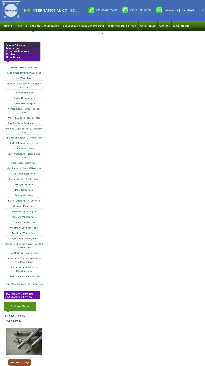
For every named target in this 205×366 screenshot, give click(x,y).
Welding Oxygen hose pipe (24, 228)
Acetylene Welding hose (24, 233)
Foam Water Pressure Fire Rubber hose (23, 284)
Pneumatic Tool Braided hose (24, 179)
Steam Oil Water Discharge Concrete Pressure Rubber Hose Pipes (17, 51)
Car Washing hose (24, 92)
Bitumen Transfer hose (24, 222)
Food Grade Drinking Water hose (24, 73)
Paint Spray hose (24, 190)
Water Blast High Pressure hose (24, 118)
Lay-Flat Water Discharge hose (24, 123)
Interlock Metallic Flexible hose (24, 276)
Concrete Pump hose (24, 206)
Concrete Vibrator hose (24, 217)
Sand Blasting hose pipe (24, 211)
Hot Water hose (24, 78)
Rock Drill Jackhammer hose (24, 143)
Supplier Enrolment (83, 25)
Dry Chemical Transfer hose (24, 253)
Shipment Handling (15, 315)
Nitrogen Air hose (24, 184)
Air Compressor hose (24, 173)
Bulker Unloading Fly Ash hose (24, 201)
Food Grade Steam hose (24, 163)
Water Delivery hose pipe (24, 67)
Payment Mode (13, 320)
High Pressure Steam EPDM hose (24, 168)
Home (8, 25)
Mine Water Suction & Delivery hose (24, 137)
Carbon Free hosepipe (24, 103)
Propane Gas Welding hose (24, 238)
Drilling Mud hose (24, 195)
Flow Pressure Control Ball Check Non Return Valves (19, 295)
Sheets (122, 25)
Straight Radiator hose (24, 98)
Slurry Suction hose (24, 148)
